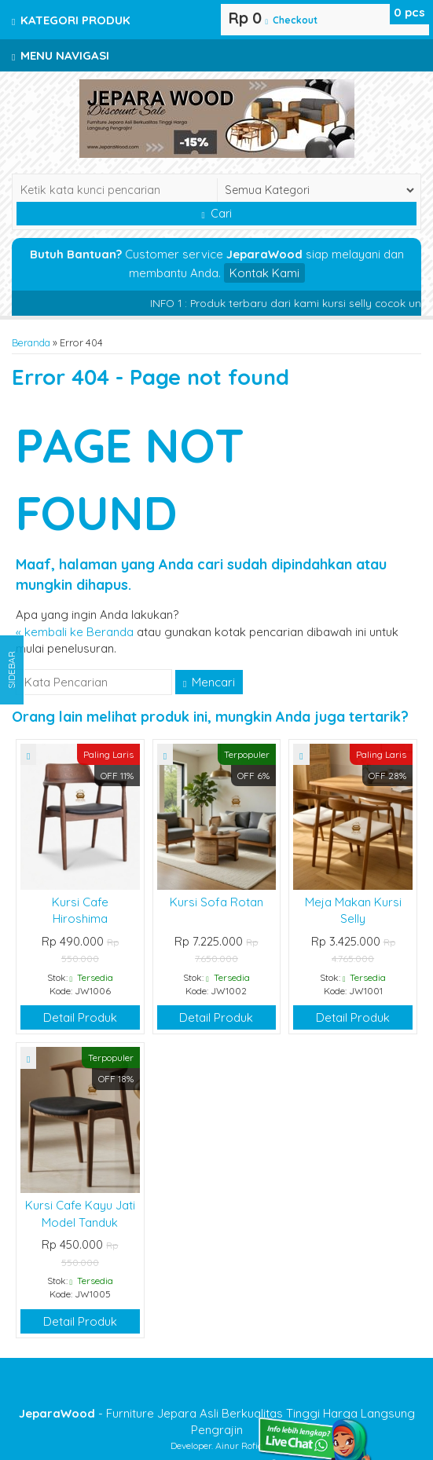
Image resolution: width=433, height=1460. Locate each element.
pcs (409, 12)
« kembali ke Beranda (75, 631)
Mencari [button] (209, 682)
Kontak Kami (264, 272)
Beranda (31, 342)
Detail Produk (80, 1017)
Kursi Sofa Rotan (216, 902)
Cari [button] (216, 214)
